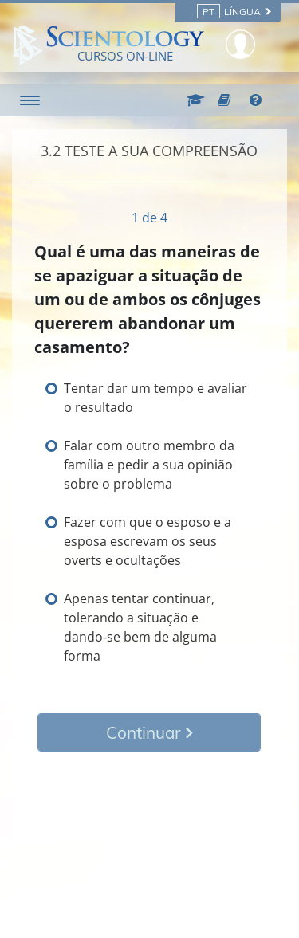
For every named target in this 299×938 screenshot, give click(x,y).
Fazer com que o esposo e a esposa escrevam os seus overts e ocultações (147, 541)
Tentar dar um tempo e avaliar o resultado (155, 397)
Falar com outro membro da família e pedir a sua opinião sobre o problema (149, 465)
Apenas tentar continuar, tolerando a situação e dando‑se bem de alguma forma (140, 627)
